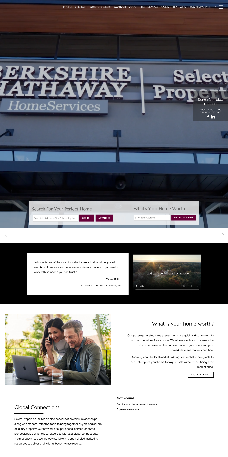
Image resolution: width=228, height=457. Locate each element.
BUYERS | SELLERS (100, 6)
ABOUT (133, 6)
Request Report (201, 374)
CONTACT (120, 6)
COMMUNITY (169, 6)
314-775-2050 (214, 112)
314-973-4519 (214, 109)
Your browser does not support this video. (167, 274)
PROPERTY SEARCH (75, 6)
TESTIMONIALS (149, 6)
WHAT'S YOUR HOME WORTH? (198, 6)
